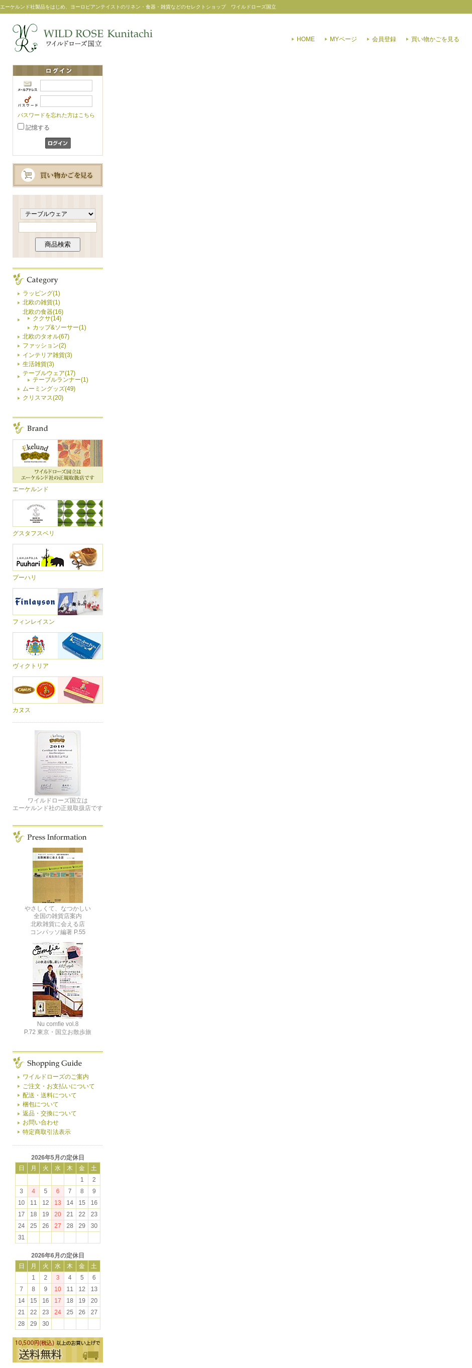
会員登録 (384, 39)
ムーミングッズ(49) (49, 388)
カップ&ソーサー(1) (59, 327)
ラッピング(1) (41, 293)
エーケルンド (31, 489)
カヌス (22, 710)
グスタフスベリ (34, 533)
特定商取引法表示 (47, 1131)
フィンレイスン (34, 621)
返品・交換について (50, 1113)
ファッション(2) (44, 345)
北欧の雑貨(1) (41, 302)
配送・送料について (50, 1095)
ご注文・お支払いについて (59, 1086)
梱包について (41, 1104)
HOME (306, 39)
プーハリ (25, 577)
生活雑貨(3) (38, 364)
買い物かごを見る (435, 39)
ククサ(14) (47, 318)
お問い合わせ (41, 1122)
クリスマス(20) (43, 397)
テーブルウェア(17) (49, 373)
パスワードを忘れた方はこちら (56, 115)
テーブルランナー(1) (60, 379)
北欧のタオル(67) (46, 336)
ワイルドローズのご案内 (56, 1076)
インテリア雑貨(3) (47, 355)
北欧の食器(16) (43, 311)
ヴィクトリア (31, 665)
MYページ (343, 39)
